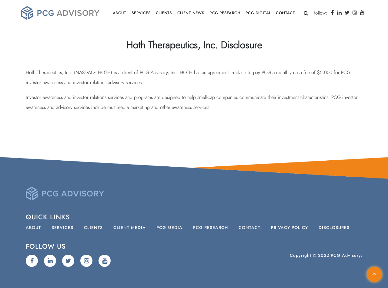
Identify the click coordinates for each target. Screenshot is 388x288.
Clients (164, 13)
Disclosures (334, 228)
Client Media (129, 228)
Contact (285, 13)
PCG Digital (258, 13)
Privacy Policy (289, 228)
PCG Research (224, 13)
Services (141, 13)
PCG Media (169, 228)
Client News (190, 13)
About (119, 13)
